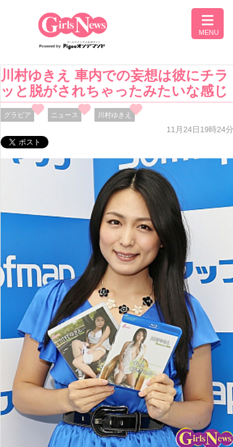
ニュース (64, 115)
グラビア (17, 115)
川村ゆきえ (115, 115)
